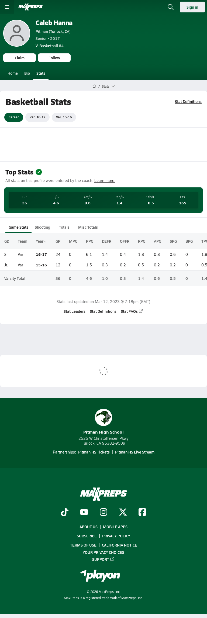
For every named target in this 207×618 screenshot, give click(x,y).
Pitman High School (103, 422)
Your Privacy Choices (103, 552)
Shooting (42, 227)
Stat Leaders (74, 310)
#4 (50, 45)
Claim (20, 57)
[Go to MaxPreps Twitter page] (123, 512)
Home (13, 73)
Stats (40, 73)
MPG (73, 241)
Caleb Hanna (54, 22)
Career (14, 117)
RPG (141, 241)
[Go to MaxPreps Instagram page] (103, 512)
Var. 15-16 (64, 117)
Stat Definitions (188, 101)
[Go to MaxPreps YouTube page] (84, 512)
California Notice (119, 545)
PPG (89, 241)
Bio (27, 73)
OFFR (124, 241)
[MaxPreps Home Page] (94, 86)
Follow (54, 57)
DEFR (106, 241)
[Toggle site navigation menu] (7, 7)
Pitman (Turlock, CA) (53, 31)
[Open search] (171, 7)
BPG (189, 241)
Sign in (192, 7)
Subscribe (87, 535)
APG (157, 241)
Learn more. (104, 180)
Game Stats (18, 227)
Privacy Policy (116, 535)
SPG (173, 241)
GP (58, 241)
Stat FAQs (132, 310)
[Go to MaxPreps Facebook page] (142, 512)
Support (103, 559)
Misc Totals (88, 227)
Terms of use (83, 545)
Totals (64, 227)
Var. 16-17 (37, 117)
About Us (89, 526)
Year (41, 241)
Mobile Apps (115, 526)
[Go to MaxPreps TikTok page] (64, 512)
